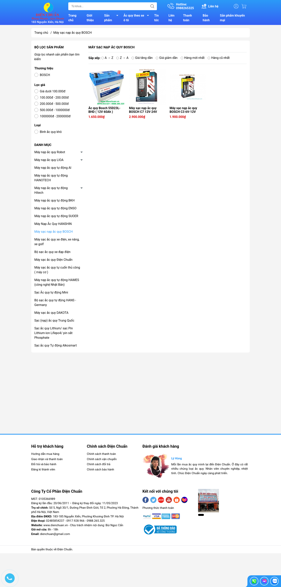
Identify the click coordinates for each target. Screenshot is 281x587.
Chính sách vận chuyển (102, 459)
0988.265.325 (96, 520)
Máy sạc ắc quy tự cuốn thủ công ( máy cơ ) (57, 270)
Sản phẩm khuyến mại (232, 18)
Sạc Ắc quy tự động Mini (51, 292)
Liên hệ (172, 18)
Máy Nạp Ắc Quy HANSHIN (53, 224)
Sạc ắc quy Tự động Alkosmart (55, 345)
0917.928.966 (75, 520)
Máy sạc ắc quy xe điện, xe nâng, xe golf (56, 242)
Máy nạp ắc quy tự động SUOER (56, 216)
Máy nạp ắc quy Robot (49, 152)
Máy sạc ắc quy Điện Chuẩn (53, 260)
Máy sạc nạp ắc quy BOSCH (53, 231)
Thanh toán (187, 18)
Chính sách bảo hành (100, 469)
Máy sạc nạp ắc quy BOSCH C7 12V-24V (143, 110)
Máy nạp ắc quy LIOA (48, 160)
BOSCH (45, 75)
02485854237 (55, 520)
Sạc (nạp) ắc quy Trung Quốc (54, 320)
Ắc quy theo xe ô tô (137, 18)
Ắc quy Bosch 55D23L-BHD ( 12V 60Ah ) (104, 110)
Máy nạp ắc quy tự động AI (52, 168)
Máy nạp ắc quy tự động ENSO (55, 208)
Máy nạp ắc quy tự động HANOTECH (51, 178)
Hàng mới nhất (193, 58)
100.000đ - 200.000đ (54, 97)
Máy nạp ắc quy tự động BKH (54, 200)
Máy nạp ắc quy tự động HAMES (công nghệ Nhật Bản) (56, 282)
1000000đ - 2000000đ (55, 116)
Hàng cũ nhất (219, 58)
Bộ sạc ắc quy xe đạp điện (52, 252)
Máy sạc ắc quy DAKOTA (51, 313)
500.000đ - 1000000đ (55, 110)
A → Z (107, 58)
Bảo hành (206, 18)
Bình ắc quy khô (51, 132)
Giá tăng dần (142, 58)
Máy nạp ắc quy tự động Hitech (51, 190)
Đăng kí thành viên (43, 469)
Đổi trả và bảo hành (43, 464)
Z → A (122, 58)
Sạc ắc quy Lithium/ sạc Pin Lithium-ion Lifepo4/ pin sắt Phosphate (53, 332)
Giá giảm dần (167, 58)
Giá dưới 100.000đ (52, 91)
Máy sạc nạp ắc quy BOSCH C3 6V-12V (183, 110)
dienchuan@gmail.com (55, 534)
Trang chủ (72, 18)
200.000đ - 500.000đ (54, 104)
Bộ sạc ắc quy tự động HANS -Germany (55, 302)
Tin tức (156, 18)
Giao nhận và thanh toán (47, 459)
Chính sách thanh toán (101, 454)
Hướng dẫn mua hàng (45, 454)
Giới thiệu (90, 18)
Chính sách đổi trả (98, 464)
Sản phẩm (112, 18)
